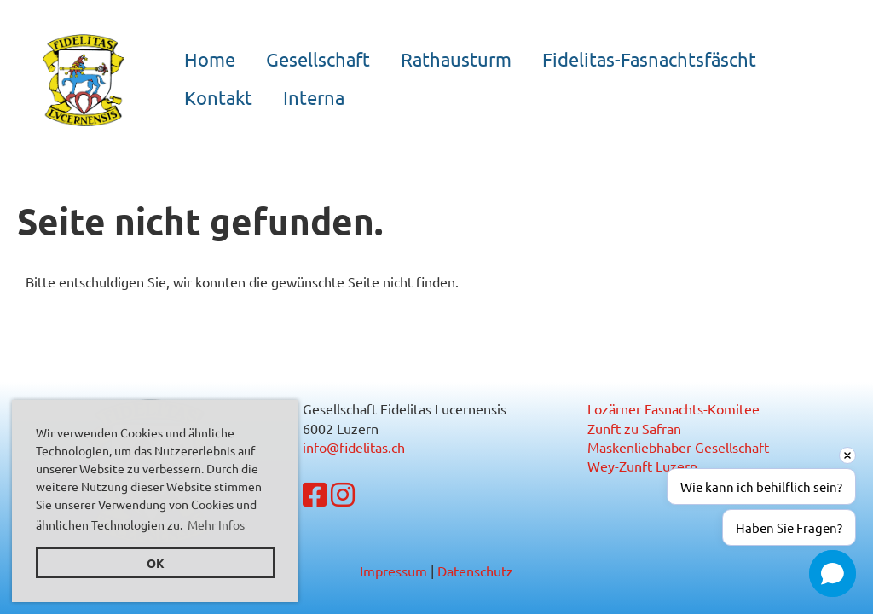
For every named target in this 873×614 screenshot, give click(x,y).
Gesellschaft (318, 59)
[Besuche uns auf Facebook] (315, 494)
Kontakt (218, 97)
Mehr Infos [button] (216, 524)
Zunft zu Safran (634, 428)
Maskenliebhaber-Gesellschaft (678, 446)
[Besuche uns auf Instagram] (343, 494)
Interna (313, 97)
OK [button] (156, 563)
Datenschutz (475, 570)
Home (209, 59)
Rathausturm (456, 59)
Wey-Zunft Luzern (642, 465)
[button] (832, 573)
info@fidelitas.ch (354, 446)
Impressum (393, 570)
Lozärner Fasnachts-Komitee (673, 408)
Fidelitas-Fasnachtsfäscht (649, 59)
